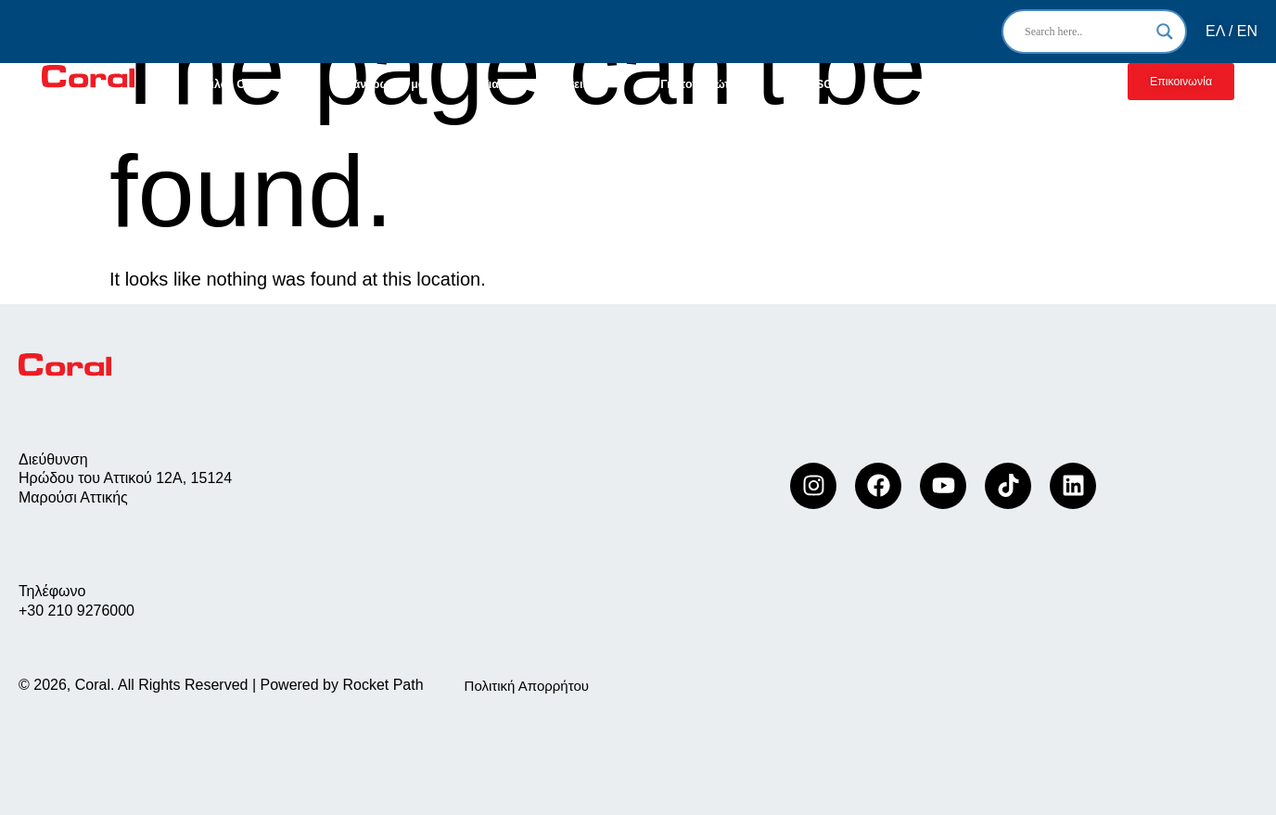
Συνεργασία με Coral (1011, 84)
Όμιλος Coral (241, 84)
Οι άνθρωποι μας (384, 84)
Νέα (894, 84)
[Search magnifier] (1165, 32)
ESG (821, 84)
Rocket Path (382, 685)
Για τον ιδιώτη (709, 84)
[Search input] (1086, 32)
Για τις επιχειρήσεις (545, 84)
